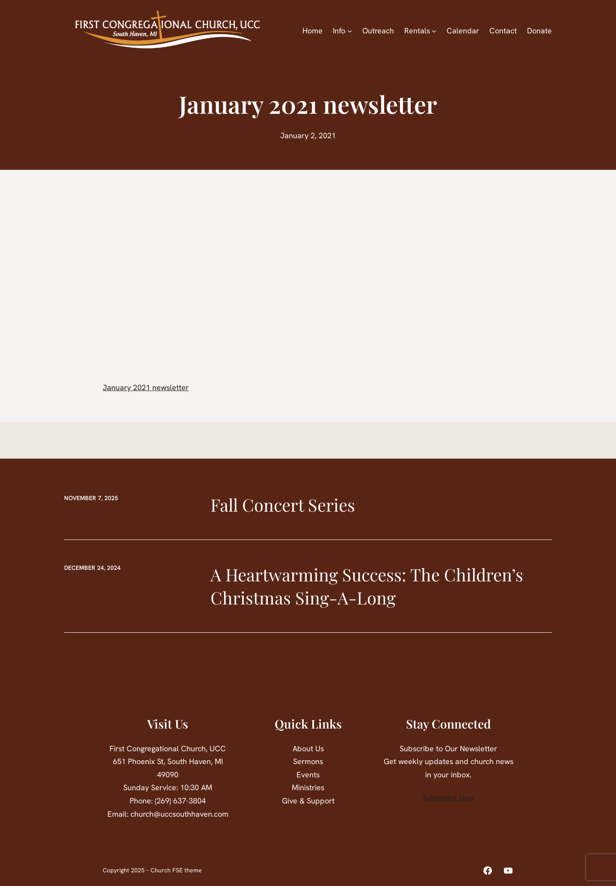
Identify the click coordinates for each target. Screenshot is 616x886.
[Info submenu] (349, 31)
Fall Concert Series (282, 504)
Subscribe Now (448, 798)
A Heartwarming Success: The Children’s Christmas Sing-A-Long (366, 586)
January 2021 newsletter (146, 387)
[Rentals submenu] (434, 31)
